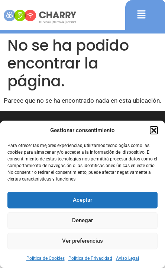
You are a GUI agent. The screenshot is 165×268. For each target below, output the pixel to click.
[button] (154, 130)
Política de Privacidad (90, 258)
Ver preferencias (82, 240)
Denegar (82, 220)
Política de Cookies (45, 258)
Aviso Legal (127, 258)
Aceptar (82, 200)
